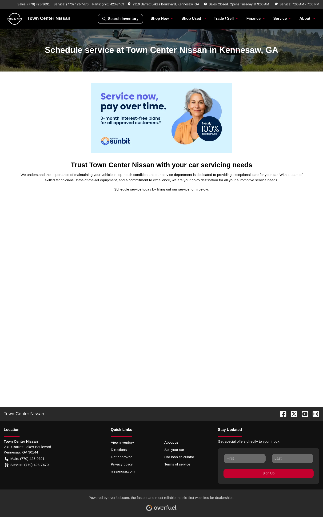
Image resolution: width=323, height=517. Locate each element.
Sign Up (269, 473)
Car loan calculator (179, 457)
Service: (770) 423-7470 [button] (27, 465)
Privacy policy (122, 464)
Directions (119, 450)
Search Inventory (120, 19)
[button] (164, 4)
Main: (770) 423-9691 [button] (24, 458)
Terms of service (177, 464)
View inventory (122, 442)
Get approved (121, 457)
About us (171, 442)
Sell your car (174, 450)
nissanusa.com (123, 471)
